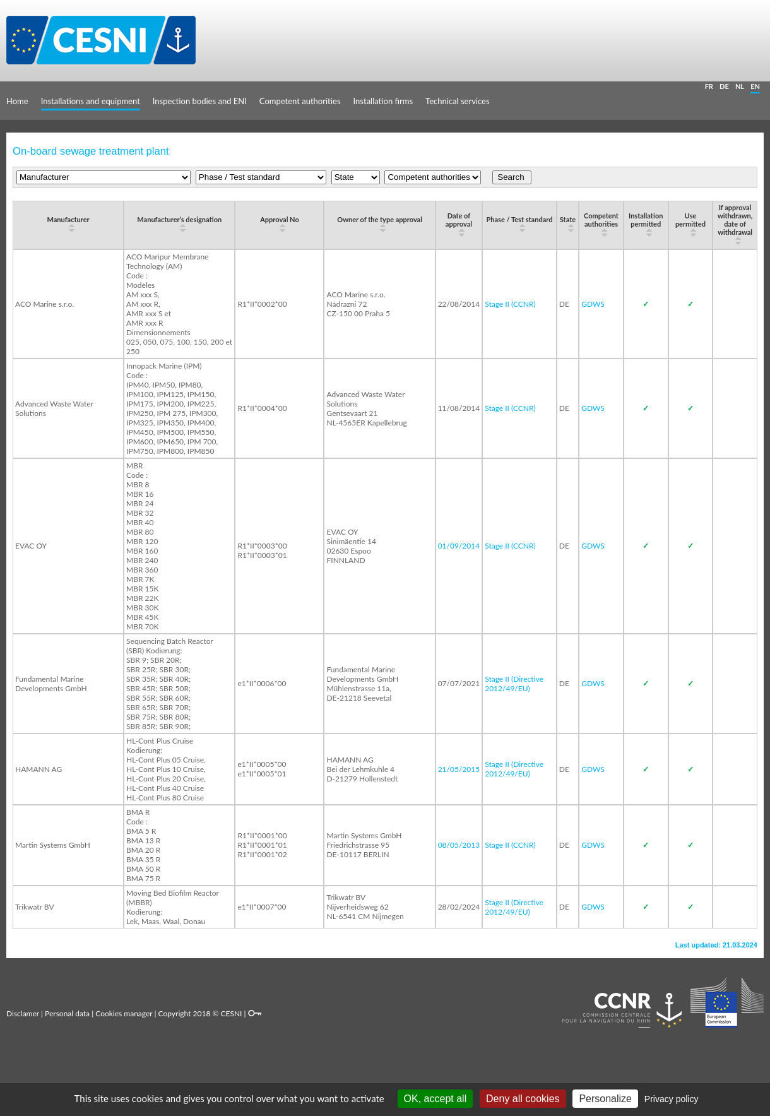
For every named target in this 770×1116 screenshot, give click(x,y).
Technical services (457, 101)
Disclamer (22, 1013)
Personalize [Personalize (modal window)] (605, 1098)
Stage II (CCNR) (510, 304)
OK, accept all (435, 1098)
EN (755, 86)
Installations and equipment (90, 101)
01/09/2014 (459, 545)
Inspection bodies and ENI (200, 101)
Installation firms (383, 101)
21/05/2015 (459, 769)
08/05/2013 (459, 845)
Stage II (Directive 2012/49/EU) (514, 683)
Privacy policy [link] (671, 1099)
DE (724, 86)
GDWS (593, 304)
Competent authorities (300, 101)
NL (739, 86)
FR (709, 86)
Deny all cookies (523, 1098)
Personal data (67, 1013)
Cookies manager (123, 1013)
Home (17, 101)
